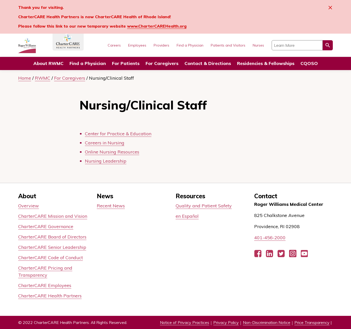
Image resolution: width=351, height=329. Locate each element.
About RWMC (48, 63)
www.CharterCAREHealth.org (156, 26)
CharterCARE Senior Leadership (52, 247)
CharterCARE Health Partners (50, 296)
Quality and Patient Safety (204, 206)
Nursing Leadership (105, 161)
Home (24, 78)
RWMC (42, 78)
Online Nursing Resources (112, 152)
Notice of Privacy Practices (184, 322)
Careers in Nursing (104, 143)
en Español (187, 216)
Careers (114, 45)
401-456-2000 (270, 237)
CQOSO (309, 63)
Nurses (258, 45)
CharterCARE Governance (45, 226)
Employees (137, 45)
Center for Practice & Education (118, 134)
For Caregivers (162, 63)
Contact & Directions (207, 63)
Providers (161, 45)
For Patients (125, 63)
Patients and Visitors (228, 45)
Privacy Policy (226, 322)
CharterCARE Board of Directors (52, 237)
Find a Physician (87, 63)
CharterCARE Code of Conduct (50, 257)
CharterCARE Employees (44, 285)
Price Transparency (312, 322)
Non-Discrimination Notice (266, 322)
